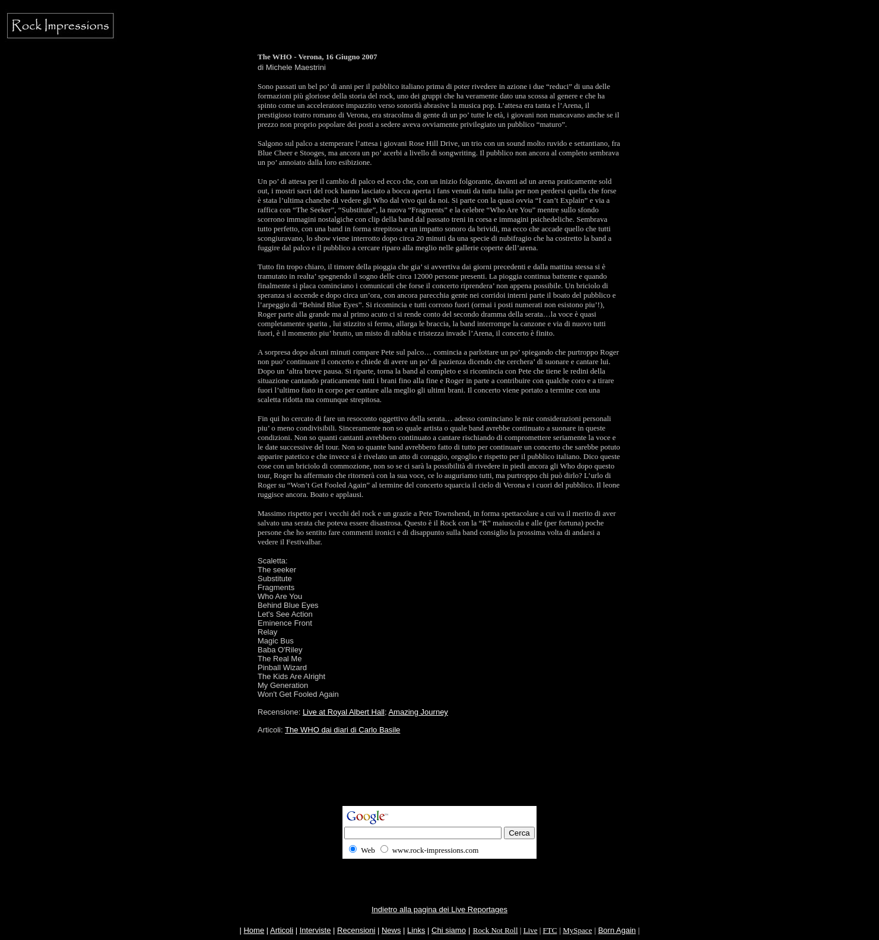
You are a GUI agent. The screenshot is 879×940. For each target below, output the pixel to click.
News (391, 930)
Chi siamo (448, 930)
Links (416, 930)
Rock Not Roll (495, 930)
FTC (550, 930)
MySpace (577, 930)
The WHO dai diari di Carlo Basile (342, 729)
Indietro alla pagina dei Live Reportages (439, 909)
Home (253, 930)
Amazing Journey (418, 712)
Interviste (315, 930)
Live (530, 930)
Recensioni (356, 930)
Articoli (281, 930)
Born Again (617, 930)
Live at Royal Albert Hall (344, 712)
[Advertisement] (440, 779)
